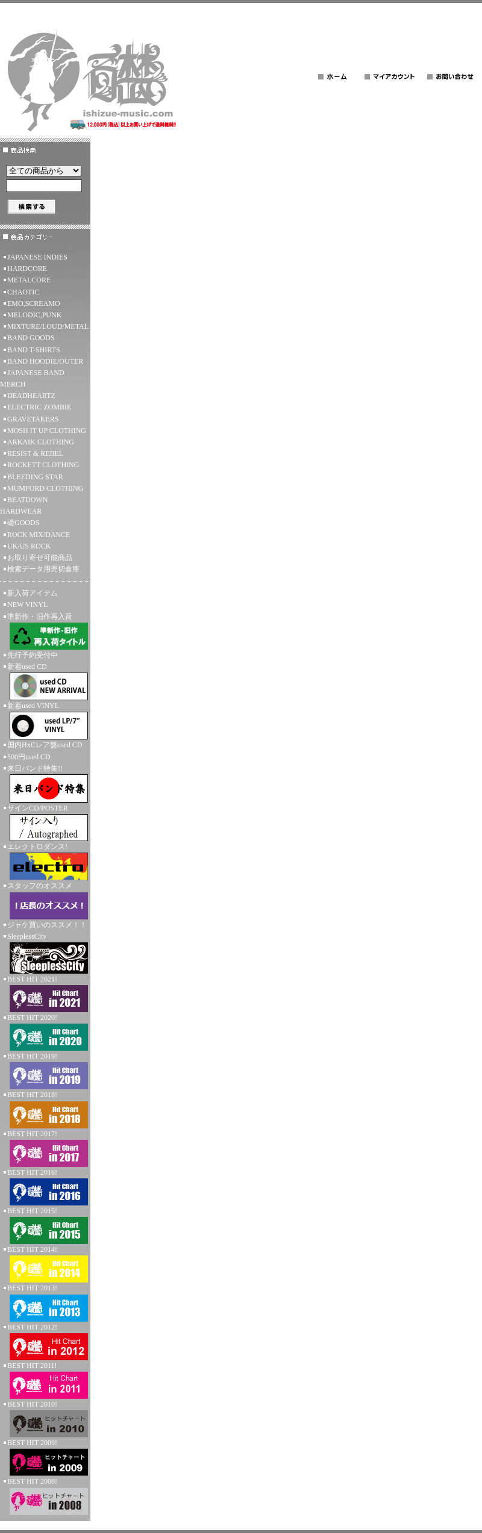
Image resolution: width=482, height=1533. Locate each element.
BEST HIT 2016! (45, 1186)
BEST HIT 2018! (45, 1109)
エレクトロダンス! (45, 861)
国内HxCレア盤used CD (44, 745)
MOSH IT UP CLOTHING (46, 430)
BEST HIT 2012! (45, 1341)
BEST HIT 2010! (45, 1418)
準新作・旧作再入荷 (45, 631)
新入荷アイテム (32, 593)
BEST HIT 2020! (45, 1032)
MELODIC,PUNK (34, 315)
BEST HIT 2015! (45, 1225)
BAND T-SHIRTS (33, 350)
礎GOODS (23, 522)
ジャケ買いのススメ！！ (47, 925)
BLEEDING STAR (35, 477)
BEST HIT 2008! (45, 1495)
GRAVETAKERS (33, 419)
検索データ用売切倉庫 (43, 569)
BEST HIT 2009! (45, 1457)
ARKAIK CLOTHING (40, 442)
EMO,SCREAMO (33, 303)
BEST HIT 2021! (45, 993)
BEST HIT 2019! (45, 1070)
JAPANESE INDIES (37, 257)
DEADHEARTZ (31, 395)
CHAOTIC (23, 292)
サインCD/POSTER (45, 822)
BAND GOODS (30, 338)
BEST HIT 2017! (45, 1148)
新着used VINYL (45, 720)
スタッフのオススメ (45, 900)
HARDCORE (27, 268)
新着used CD (45, 681)
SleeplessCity (45, 953)
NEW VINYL (27, 604)
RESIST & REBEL (35, 453)
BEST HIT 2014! (45, 1264)
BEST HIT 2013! (45, 1302)
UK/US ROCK (29, 546)
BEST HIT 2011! (45, 1380)
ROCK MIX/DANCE (38, 534)
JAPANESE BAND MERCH (32, 378)
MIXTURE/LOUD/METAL (48, 326)
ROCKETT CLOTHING (43, 465)
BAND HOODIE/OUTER (45, 361)
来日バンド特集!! (45, 783)
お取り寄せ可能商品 (39, 557)
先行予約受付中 (32, 655)
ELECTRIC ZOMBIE (39, 407)
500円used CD (29, 757)
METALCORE (29, 280)
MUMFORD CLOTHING (45, 488)
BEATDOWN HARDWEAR (24, 505)
